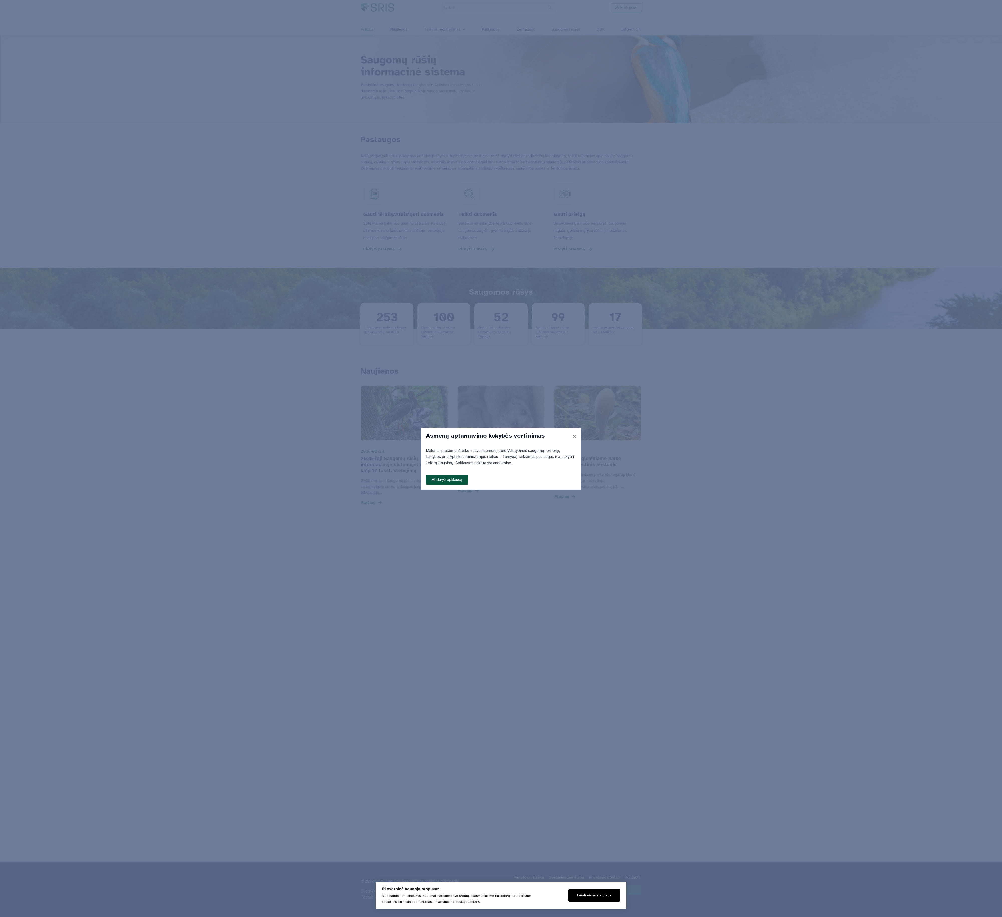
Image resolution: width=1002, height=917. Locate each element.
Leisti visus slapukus (594, 895)
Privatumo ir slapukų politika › (456, 902)
